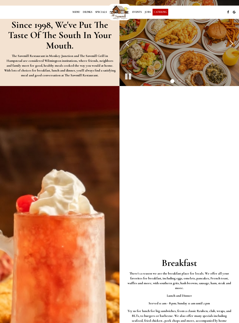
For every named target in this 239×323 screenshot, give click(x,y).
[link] (119, 12)
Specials (101, 12)
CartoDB (234, 217)
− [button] (5, 226)
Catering (160, 12)
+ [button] (5, 220)
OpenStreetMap (220, 217)
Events (137, 12)
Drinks (87, 12)
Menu (76, 12)
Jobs (148, 12)
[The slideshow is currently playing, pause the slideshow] (128, 76)
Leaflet (206, 217)
